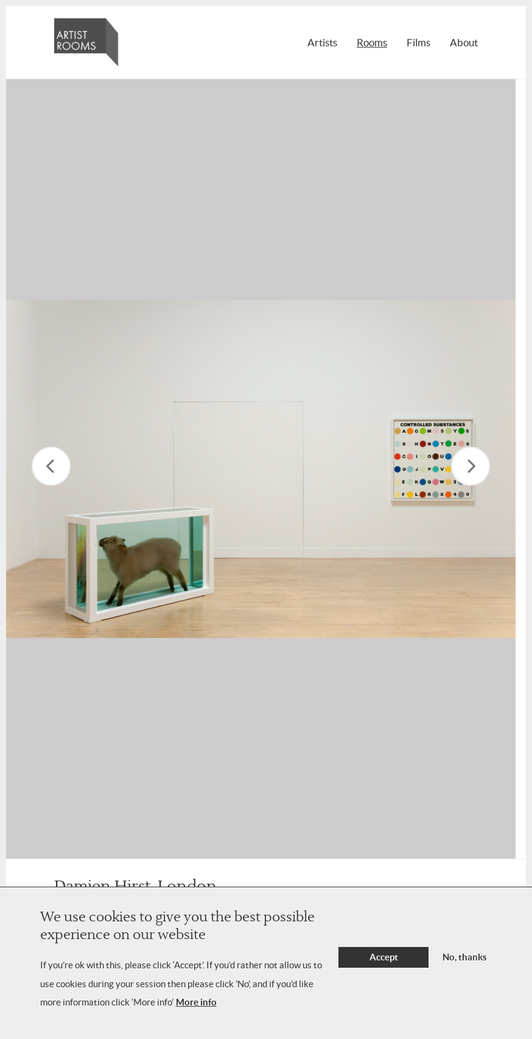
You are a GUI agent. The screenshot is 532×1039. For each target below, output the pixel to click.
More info (196, 1002)
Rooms (372, 42)
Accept (383, 957)
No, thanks (465, 957)
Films (418, 42)
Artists (322, 42)
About (464, 42)
